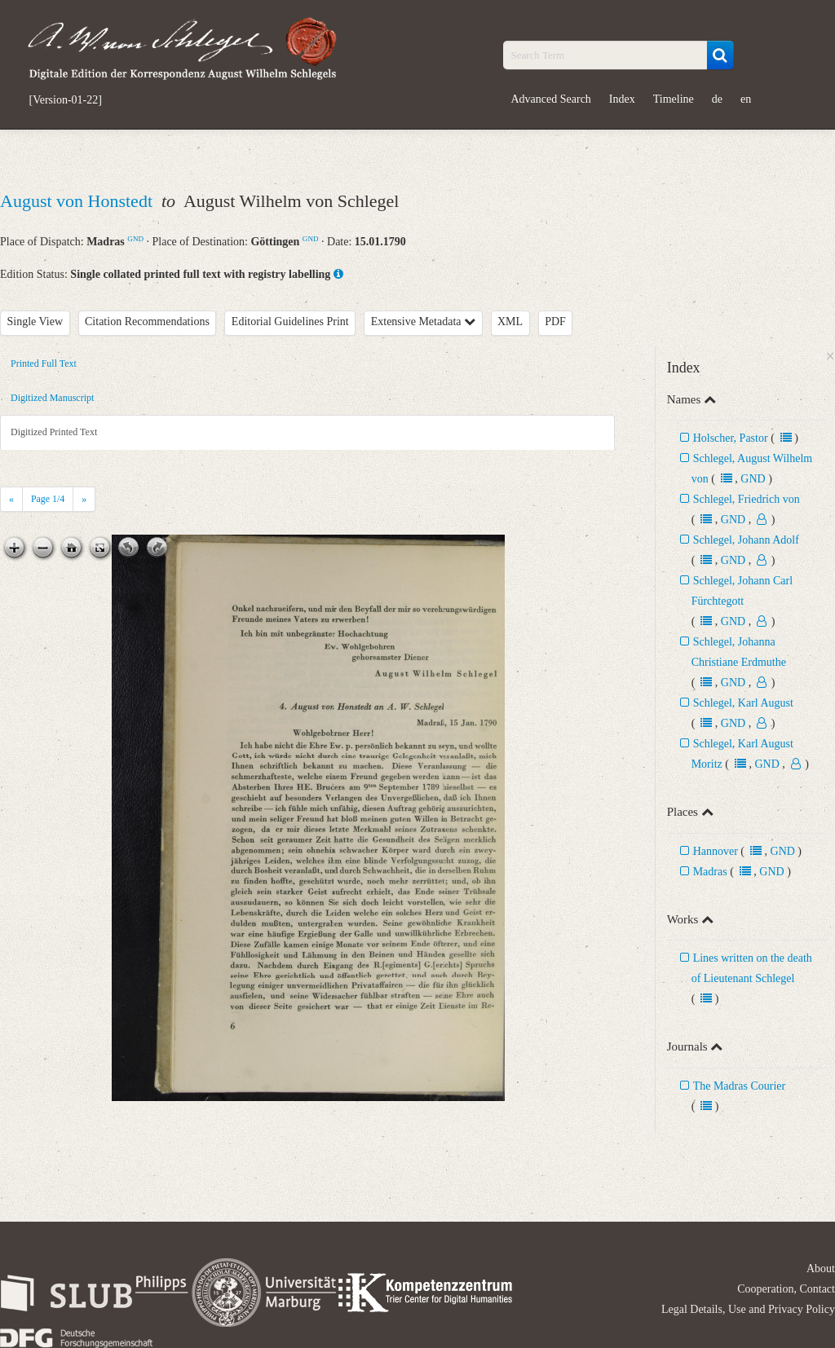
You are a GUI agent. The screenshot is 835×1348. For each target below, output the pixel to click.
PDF (555, 321)
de (717, 99)
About (820, 1268)
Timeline (673, 99)
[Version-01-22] (65, 100)
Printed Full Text (44, 363)
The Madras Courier (739, 1086)
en (745, 99)
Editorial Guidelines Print (290, 321)
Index (622, 99)
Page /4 (47, 498)
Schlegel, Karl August (743, 703)
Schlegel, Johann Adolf (746, 540)
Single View (35, 321)
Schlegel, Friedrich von (746, 499)
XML (510, 321)
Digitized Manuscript (52, 397)
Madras (710, 872)
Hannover (715, 851)
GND (135, 239)
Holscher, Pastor (730, 438)
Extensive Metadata (423, 321)
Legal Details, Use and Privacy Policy (748, 1309)
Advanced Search (551, 99)
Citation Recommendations (147, 321)
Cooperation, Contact (786, 1289)
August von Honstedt (78, 201)
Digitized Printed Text (54, 432)
